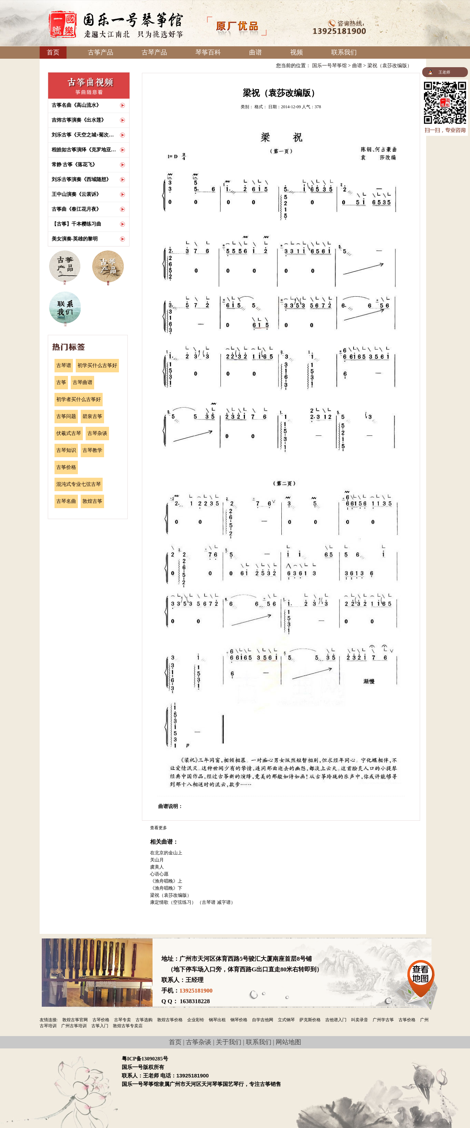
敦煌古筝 (92, 501)
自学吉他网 (262, 1019)
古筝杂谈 (198, 1042)
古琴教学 (92, 450)
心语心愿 (159, 874)
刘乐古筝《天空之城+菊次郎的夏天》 (84, 135)
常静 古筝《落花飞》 (75, 164)
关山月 (157, 859)
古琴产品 (154, 52)
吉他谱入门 (335, 1019)
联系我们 (344, 52)
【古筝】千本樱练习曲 (76, 224)
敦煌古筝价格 (170, 1019)
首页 (53, 52)
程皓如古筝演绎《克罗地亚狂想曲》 (84, 149)
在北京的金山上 (166, 852)
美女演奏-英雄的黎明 (75, 239)
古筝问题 (66, 416)
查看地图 (421, 976)
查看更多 (158, 827)
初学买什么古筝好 (97, 365)
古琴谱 (63, 365)
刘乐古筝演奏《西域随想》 (81, 179)
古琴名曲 (66, 501)
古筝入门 (99, 1025)
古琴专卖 (122, 1019)
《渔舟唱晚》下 (166, 888)
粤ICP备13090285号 (145, 1059)
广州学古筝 (383, 1019)
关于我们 (228, 1042)
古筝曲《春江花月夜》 (76, 209)
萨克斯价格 (310, 1019)
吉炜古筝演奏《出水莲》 (79, 120)
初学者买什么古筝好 (78, 399)
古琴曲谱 (82, 382)
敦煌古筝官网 (75, 1019)
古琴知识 (66, 450)
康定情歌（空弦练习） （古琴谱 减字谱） (192, 902)
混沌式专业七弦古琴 (78, 484)
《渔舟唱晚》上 (166, 881)
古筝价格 (66, 467)
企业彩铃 (195, 1019)
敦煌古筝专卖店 (128, 1025)
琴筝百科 (208, 52)
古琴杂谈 (97, 433)
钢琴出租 (217, 1019)
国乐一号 (115, 24)
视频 (296, 52)
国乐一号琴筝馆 (329, 65)
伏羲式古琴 (68, 433)
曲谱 (255, 52)
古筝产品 (100, 52)
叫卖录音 (359, 1019)
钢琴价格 (238, 1019)
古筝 (61, 382)
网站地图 (288, 1042)
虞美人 (157, 867)
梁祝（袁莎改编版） (389, 65)
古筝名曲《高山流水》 (76, 105)
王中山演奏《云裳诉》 (76, 194)
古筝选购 (144, 1019)
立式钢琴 (286, 1019)
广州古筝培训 (74, 1025)
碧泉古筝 (92, 416)
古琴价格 (100, 1019)
